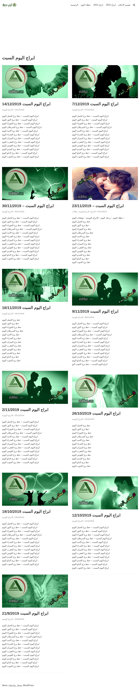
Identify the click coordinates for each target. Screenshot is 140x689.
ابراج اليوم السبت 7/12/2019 (95, 104)
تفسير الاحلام (124, 5)
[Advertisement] (70, 30)
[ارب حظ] (9, 4)
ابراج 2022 (111, 5)
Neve (4, 685)
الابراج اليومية (7, 110)
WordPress (28, 685)
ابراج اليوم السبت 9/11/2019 (95, 311)
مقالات (75, 212)
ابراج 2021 (98, 5)
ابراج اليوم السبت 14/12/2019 (26, 104)
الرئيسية (74, 5)
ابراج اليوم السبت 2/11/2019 (25, 410)
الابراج (93, 212)
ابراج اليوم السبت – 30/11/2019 (28, 206)
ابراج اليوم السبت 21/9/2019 (25, 613)
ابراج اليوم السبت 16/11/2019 (26, 308)
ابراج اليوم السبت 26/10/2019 (96, 413)
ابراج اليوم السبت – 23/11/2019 (98, 206)
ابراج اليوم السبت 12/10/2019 (96, 515)
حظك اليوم (86, 5)
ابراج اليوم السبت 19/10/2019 (26, 511)
